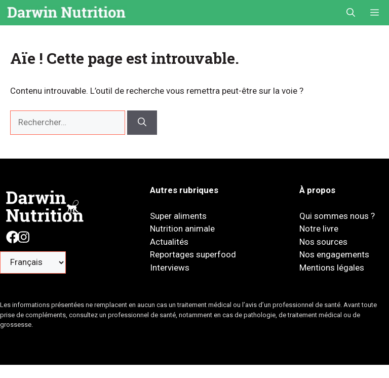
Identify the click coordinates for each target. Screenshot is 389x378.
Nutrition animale (182, 228)
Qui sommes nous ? (337, 216)
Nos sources (323, 242)
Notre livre (318, 228)
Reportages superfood (193, 254)
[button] (351, 12)
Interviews (169, 267)
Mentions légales (331, 267)
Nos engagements (334, 254)
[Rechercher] (142, 122)
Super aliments (178, 216)
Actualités (169, 242)
